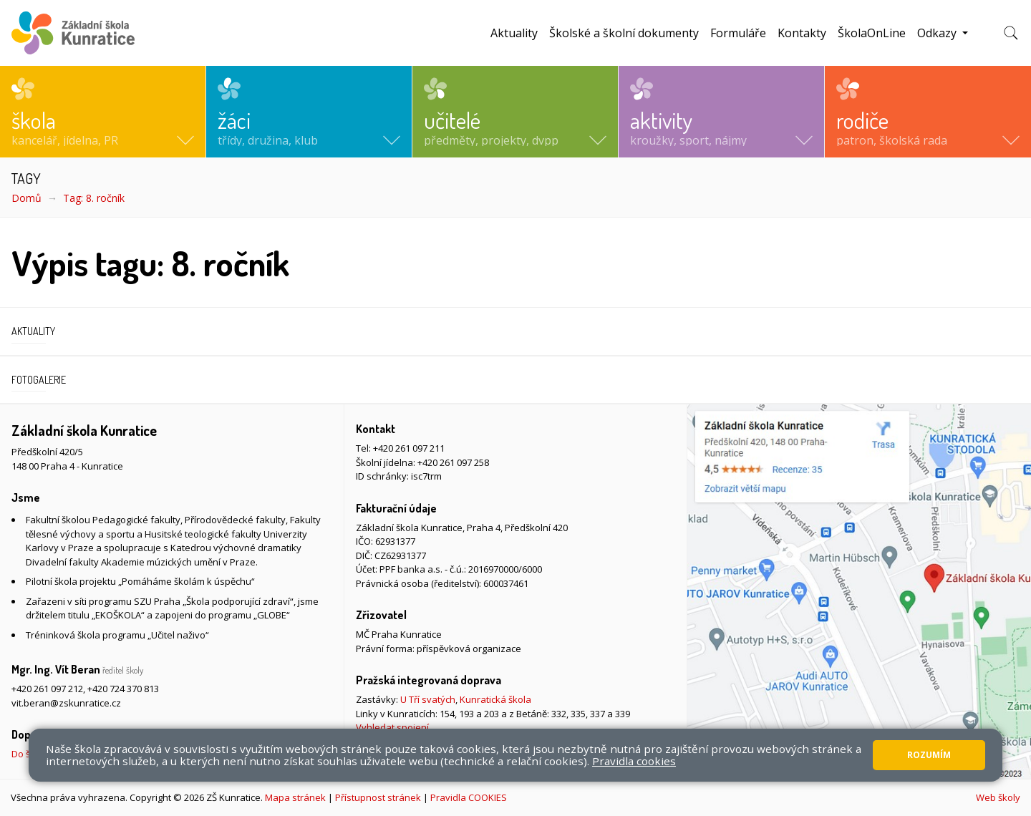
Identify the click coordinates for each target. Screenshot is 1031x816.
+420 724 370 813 (123, 688)
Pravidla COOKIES (468, 797)
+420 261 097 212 (47, 688)
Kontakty (802, 33)
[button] (102, 111)
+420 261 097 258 (453, 462)
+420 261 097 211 (409, 448)
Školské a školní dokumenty (624, 33)
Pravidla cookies (634, 761)
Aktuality (514, 33)
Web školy (998, 797)
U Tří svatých (427, 699)
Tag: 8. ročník (94, 198)
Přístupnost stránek (378, 797)
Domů (26, 198)
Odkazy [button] (938, 33)
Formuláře (738, 33)
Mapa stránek (295, 797)
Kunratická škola (495, 699)
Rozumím (929, 755)
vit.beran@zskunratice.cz (66, 702)
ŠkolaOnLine (872, 33)
